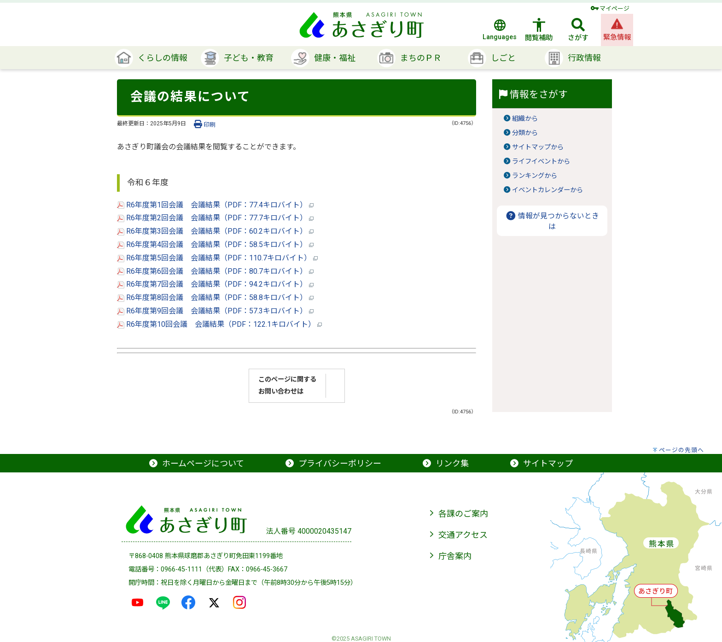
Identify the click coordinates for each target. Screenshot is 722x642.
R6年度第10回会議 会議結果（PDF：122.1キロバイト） (219, 324)
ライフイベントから (541, 161)
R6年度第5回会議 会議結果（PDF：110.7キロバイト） (217, 257)
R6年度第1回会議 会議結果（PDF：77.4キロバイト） (215, 204)
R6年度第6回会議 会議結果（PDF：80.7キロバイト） (215, 271)
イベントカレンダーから (547, 190)
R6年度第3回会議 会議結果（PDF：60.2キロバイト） (215, 231)
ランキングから (534, 176)
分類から (525, 133)
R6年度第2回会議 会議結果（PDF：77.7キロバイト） (215, 217)
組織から (525, 119)
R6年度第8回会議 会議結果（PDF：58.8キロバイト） (215, 297)
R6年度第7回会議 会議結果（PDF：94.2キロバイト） (215, 284)
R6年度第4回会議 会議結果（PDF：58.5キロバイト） (215, 244)
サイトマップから (538, 147)
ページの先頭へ (681, 450)
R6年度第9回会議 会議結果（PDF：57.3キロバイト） (215, 310)
